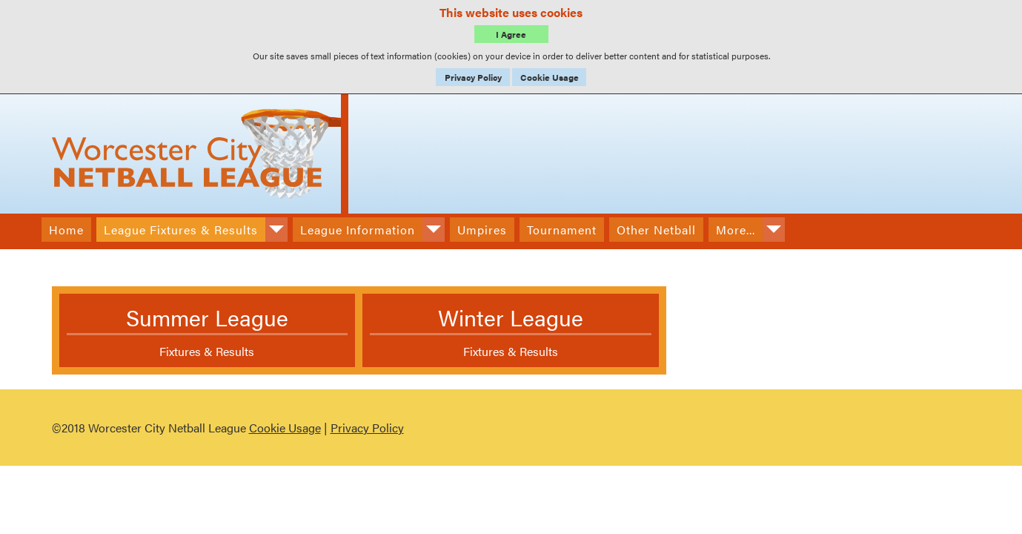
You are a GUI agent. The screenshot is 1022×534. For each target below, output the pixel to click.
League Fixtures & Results (181, 229)
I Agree (511, 34)
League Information (357, 229)
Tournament (562, 229)
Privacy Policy (473, 77)
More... (735, 229)
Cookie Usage (549, 77)
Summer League (207, 317)
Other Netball (656, 229)
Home (66, 229)
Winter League (510, 317)
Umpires (482, 229)
